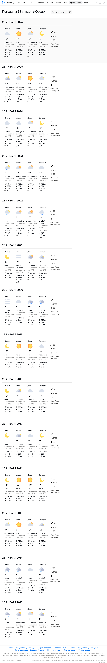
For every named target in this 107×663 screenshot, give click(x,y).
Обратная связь (77, 660)
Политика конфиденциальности (40, 660)
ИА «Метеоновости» (99, 660)
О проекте (102, 662)
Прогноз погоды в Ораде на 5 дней (53, 648)
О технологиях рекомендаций (61, 660)
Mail (3, 660)
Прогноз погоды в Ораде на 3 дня (22, 648)
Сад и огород (69, 650)
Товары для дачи (85, 650)
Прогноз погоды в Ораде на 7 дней (84, 648)
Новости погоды (53, 650)
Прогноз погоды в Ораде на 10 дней (29, 650)
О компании (10, 660)
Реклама (18, 660)
